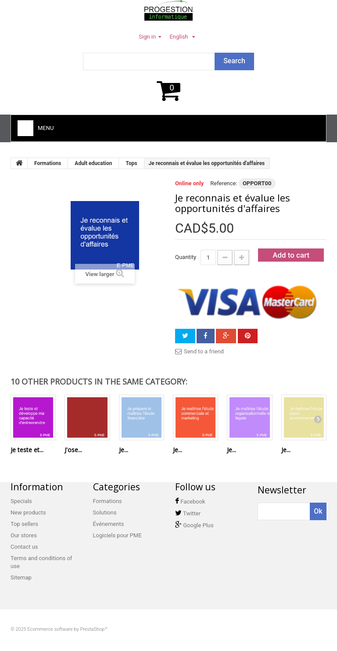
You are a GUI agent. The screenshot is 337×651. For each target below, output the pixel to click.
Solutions (105, 512)
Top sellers (24, 524)
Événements (108, 524)
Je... (123, 450)
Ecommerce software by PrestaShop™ (68, 629)
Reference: (223, 183)
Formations (107, 501)
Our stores (24, 535)
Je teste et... (27, 450)
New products (28, 512)
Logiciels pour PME (117, 535)
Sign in (147, 36)
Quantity (185, 257)
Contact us (24, 546)
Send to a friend (204, 351)
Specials (21, 501)
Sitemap (21, 577)
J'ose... (73, 450)
